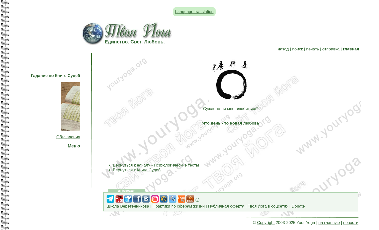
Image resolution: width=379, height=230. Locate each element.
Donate (298, 206)
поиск (297, 49)
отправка (330, 49)
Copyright (266, 222)
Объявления (68, 137)
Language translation (194, 11)
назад (283, 49)
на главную (329, 222)
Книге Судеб (148, 170)
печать (312, 49)
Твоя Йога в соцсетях (268, 206)
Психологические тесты (176, 165)
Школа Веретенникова (128, 206)
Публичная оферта (226, 206)
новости (350, 222)
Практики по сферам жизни (179, 206)
